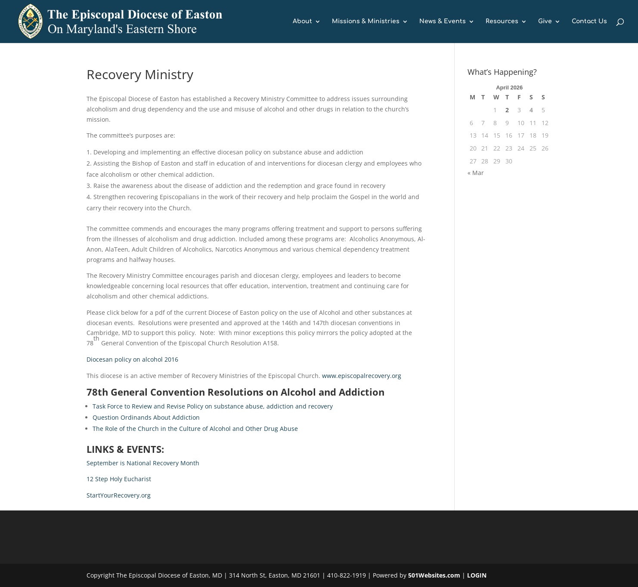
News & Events (442, 21)
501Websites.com (434, 575)
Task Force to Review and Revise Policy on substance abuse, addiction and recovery (213, 406)
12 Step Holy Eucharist (119, 479)
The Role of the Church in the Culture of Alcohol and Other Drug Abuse (195, 428)
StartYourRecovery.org (119, 495)
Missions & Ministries (366, 21)
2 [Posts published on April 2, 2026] (507, 110)
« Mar (476, 173)
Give (545, 21)
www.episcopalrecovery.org (361, 376)
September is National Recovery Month (143, 463)
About (302, 21)
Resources (502, 21)
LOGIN (476, 575)
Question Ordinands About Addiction (146, 417)
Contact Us (589, 21)
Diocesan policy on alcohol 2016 (132, 359)
